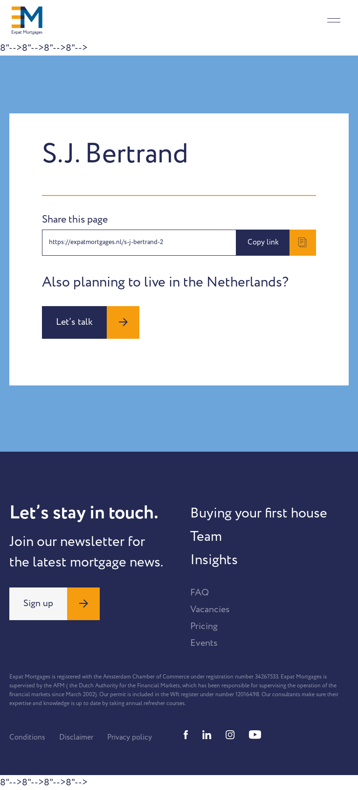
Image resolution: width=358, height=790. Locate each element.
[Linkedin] (207, 734)
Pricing (204, 626)
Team (206, 536)
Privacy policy (129, 737)
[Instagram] (230, 734)
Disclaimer (76, 737)
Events (204, 643)
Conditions (27, 737)
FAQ (199, 592)
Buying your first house (258, 513)
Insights (214, 560)
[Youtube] (255, 734)
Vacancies (210, 609)
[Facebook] (186, 734)
